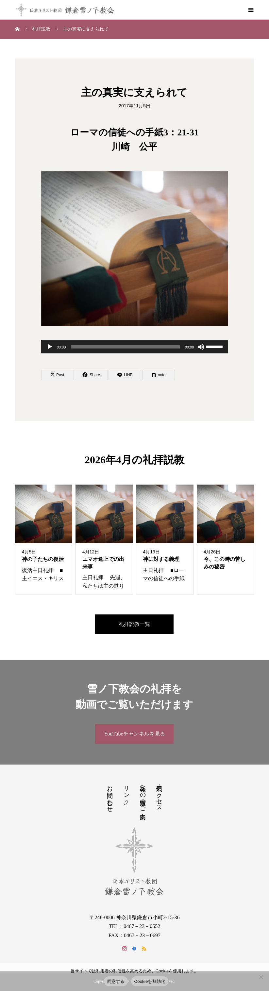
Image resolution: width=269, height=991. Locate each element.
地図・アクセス (159, 795)
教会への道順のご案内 (143, 795)
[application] (134, 346)
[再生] (49, 347)
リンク (126, 792)
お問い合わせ (110, 795)
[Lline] (125, 375)
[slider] (125, 346)
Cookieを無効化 (149, 981)
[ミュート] (201, 347)
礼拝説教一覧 (134, 624)
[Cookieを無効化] (261, 977)
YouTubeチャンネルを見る (134, 733)
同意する (116, 981)
